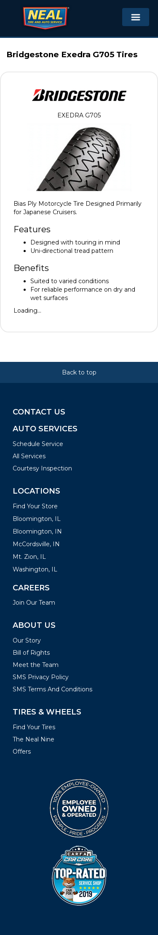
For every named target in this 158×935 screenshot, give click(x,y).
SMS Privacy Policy (41, 677)
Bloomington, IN (37, 531)
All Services (29, 456)
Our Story (27, 640)
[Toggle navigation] (135, 17)
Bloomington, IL (37, 519)
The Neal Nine (33, 739)
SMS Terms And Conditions (52, 689)
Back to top (79, 372)
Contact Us (39, 412)
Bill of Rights (31, 652)
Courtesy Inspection (42, 468)
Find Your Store (35, 506)
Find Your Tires (34, 727)
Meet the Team (36, 665)
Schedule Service (38, 444)
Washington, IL (35, 569)
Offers (22, 751)
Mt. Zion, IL (29, 556)
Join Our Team (34, 602)
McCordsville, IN (36, 544)
